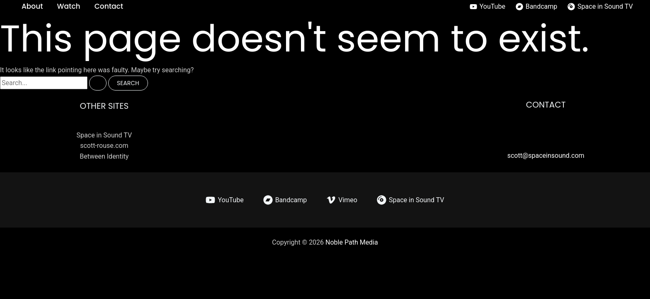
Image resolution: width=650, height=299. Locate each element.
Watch (68, 6)
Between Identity (104, 156)
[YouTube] (487, 6)
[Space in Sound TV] (600, 6)
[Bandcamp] (536, 6)
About (32, 6)
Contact (109, 6)
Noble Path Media (351, 242)
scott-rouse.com (104, 146)
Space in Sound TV (104, 135)
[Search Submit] (98, 83)
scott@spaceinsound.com (546, 155)
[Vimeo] (341, 200)
